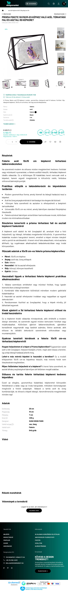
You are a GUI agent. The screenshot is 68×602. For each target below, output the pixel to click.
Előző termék (6, 14)
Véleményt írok (34, 510)
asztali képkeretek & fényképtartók (18, 10)
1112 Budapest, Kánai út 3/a (15, 557)
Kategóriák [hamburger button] (31, 3)
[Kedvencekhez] (50, 142)
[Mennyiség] (12, 141)
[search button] (49, 4)
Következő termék (60, 14)
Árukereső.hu (14, 584)
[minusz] (8, 141)
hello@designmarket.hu (15, 563)
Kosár (5, 543)
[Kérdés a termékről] (60, 142)
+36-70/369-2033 (11, 560)
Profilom (6, 540)
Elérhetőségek (40, 546)
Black (31, 115)
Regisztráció (8, 537)
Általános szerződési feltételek (47, 534)
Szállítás (38, 543)
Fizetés (37, 540)
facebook (4, 568)
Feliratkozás (43, 571)
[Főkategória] (3, 10)
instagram (12, 568)
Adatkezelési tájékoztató (44, 537)
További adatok (9, 124)
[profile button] (59, 4)
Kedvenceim (7, 546)
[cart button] (64, 4)
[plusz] (16, 141)
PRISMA (32, 120)
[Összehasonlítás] (45, 142)
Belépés (6, 534)
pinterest (8, 568)
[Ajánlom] (55, 142)
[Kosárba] (31, 141)
